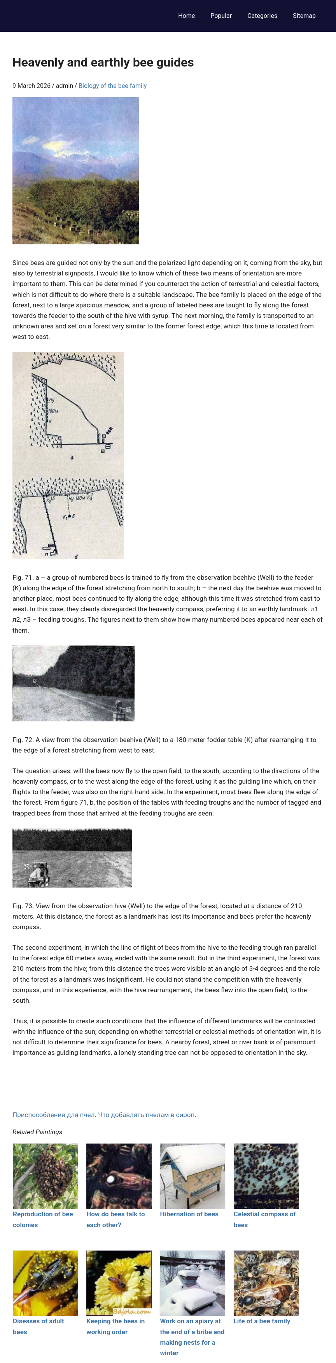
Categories (262, 15)
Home (186, 15)
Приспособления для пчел (53, 1115)
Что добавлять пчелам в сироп (146, 1115)
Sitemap (304, 15)
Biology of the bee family (113, 85)
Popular (221, 15)
